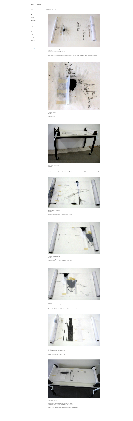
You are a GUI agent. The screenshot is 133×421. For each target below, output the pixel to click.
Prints (32, 23)
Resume (33, 31)
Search (32, 42)
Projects (32, 17)
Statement (33, 40)
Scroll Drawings (34, 14)
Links (32, 34)
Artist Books (33, 20)
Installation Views (34, 12)
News (32, 9)
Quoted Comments (35, 28)
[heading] (35, 4)
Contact (32, 37)
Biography (33, 26)
